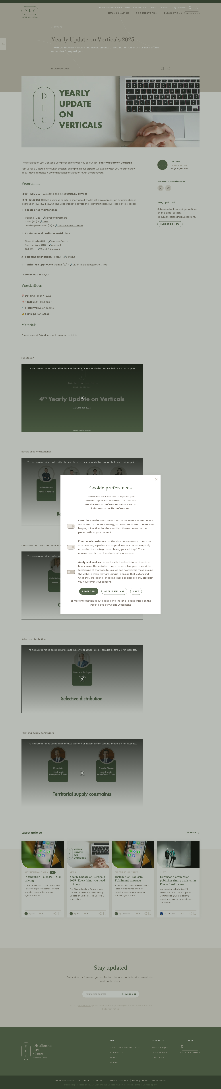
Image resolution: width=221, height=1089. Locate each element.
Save (136, 591)
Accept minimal (114, 591)
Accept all (89, 591)
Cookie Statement (120, 604)
